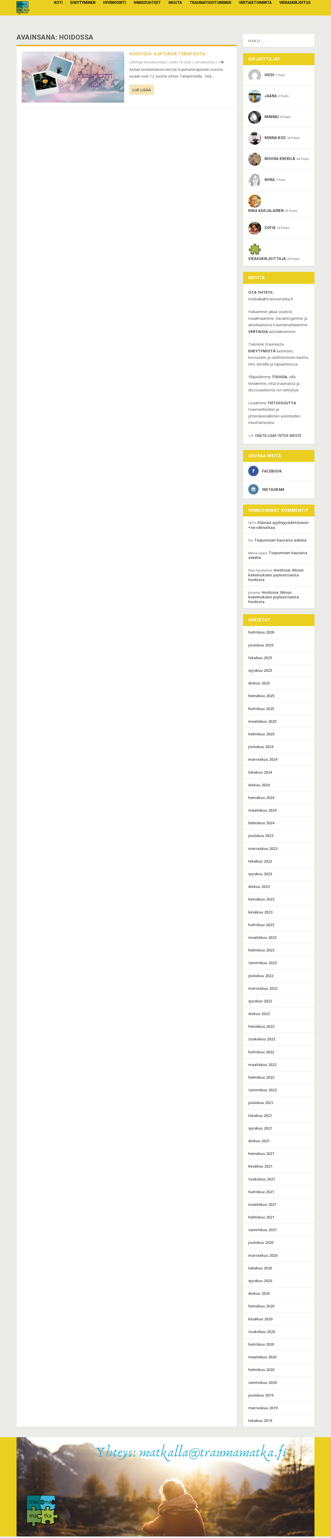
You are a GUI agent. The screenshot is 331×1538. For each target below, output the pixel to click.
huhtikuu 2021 (261, 1193)
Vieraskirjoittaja (155, 64)
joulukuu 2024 (260, 748)
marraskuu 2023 (262, 850)
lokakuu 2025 (260, 659)
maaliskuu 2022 (262, 1066)
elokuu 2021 (259, 1142)
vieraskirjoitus (295, 12)
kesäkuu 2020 (260, 1320)
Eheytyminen (82, 12)
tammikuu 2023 (262, 964)
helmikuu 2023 (261, 951)
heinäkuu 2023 (261, 900)
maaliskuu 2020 (262, 1358)
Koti (58, 12)
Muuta (175, 12)
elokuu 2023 (259, 888)
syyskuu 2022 (260, 1002)
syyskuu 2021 (260, 1129)
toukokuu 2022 (261, 1040)
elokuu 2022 (259, 1015)
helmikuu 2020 (261, 1371)
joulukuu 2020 (260, 1244)
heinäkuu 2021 (261, 1155)
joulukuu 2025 (260, 646)
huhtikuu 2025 (261, 710)
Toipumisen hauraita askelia (280, 541)
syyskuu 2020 (260, 1282)
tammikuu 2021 (262, 1231)
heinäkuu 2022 (261, 1027)
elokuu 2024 (259, 786)
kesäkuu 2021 (260, 1167)
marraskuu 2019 (262, 1409)
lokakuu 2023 (260, 862)
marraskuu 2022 (262, 989)
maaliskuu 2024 (262, 811)
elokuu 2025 (259, 684)
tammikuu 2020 (262, 1383)
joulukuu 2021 (260, 1104)
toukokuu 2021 (261, 1180)
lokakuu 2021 (260, 1117)
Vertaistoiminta (255, 12)
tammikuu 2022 (262, 1091)
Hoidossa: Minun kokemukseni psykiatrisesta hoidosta (276, 576)
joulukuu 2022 (260, 976)
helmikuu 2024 (261, 824)
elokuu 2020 (259, 1294)
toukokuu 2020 (261, 1333)
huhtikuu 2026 (261, 633)
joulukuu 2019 (260, 1396)
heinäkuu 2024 (261, 799)
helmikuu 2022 (261, 1078)
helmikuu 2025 (261, 735)
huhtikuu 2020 (261, 1345)
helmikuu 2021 (261, 1218)
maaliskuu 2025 (262, 722)
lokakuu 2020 (260, 1269)
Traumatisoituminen (210, 12)
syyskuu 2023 (260, 875)
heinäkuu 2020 (261, 1307)
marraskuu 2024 (262, 760)
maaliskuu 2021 (262, 1206)
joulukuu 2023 (260, 837)
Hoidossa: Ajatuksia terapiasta (167, 55)
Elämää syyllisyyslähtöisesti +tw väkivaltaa (278, 526)
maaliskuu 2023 (262, 938)
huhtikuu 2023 (261, 926)
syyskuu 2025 (260, 671)
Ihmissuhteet (147, 12)
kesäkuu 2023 (260, 913)
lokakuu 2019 (260, 1422)
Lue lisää (141, 91)
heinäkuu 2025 (261, 697)
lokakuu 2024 (260, 773)
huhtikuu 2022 (261, 1053)
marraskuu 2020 (262, 1256)
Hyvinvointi (114, 12)
